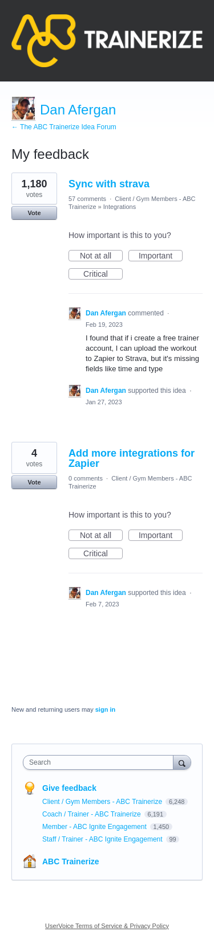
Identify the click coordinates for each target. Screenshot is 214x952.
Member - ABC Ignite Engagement (95, 827)
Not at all (101, 256)
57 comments (87, 198)
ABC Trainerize (70, 861)
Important (161, 256)
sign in (105, 709)
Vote (34, 213)
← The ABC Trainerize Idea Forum (63, 127)
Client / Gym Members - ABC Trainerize (103, 802)
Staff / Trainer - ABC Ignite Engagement (103, 839)
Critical (103, 274)
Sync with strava (109, 184)
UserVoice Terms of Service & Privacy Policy (107, 925)
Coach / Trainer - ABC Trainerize (92, 814)
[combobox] (101, 762)
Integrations (119, 206)
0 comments (85, 478)
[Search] (182, 762)
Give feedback (69, 788)
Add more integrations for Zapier (131, 458)
